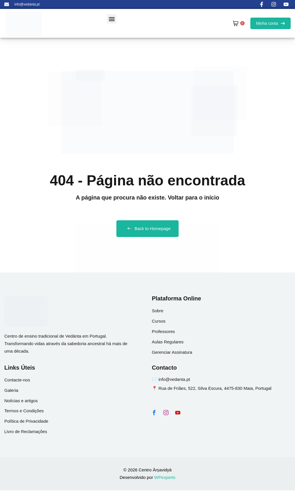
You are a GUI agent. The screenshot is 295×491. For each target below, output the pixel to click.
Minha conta (270, 23)
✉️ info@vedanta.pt (171, 379)
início (211, 197)
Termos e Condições (24, 411)
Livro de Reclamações (25, 432)
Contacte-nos (17, 380)
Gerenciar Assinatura (172, 352)
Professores (163, 332)
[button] (111, 19)
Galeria (11, 390)
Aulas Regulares (168, 342)
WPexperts (164, 477)
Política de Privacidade (26, 421)
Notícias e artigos (21, 401)
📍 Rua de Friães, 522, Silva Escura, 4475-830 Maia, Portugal (211, 388)
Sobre (157, 311)
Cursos (159, 321)
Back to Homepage (147, 229)
